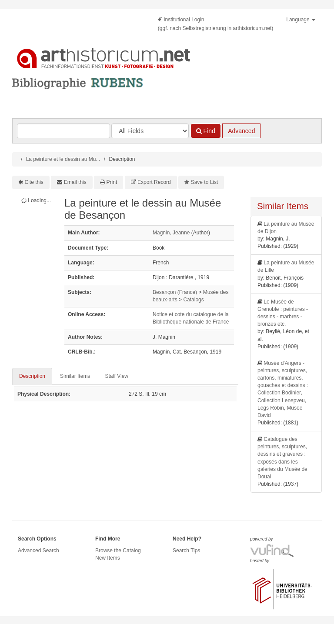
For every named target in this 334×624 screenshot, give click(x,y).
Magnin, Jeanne (171, 233)
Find (205, 130)
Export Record (154, 182)
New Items (107, 558)
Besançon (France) (175, 292)
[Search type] (150, 130)
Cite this (34, 182)
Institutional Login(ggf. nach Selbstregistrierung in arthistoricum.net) (215, 24)
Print (112, 182)
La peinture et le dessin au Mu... (63, 159)
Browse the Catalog (118, 550)
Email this (75, 182)
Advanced (241, 130)
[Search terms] (63, 130)
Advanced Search (38, 550)
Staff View (116, 376)
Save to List (204, 182)
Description (32, 376)
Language (300, 20)
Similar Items (75, 376)
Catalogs (193, 300)
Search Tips (186, 550)
